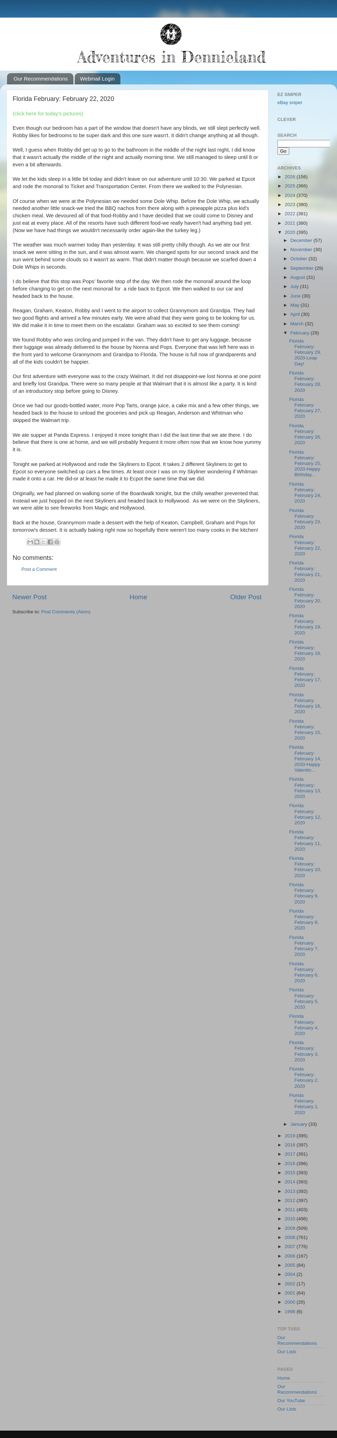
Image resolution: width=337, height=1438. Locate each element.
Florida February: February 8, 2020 (304, 919)
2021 (291, 223)
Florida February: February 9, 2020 (304, 893)
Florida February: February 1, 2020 (304, 1104)
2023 (291, 204)
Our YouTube (291, 1400)
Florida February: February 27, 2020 (305, 408)
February (300, 332)
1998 (291, 1311)
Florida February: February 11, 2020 (305, 840)
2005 (291, 1265)
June (296, 296)
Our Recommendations (41, 79)
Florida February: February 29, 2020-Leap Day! (305, 352)
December (301, 240)
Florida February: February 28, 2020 (305, 381)
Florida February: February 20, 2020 (305, 598)
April (295, 314)
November (301, 249)
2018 (291, 1145)
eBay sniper (289, 102)
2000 (291, 1302)
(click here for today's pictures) (48, 113)
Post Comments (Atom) (66, 611)
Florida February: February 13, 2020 (305, 787)
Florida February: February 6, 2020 (304, 972)
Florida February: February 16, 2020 (305, 703)
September (302, 268)
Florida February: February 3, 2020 (304, 1051)
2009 (291, 1228)
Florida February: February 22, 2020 (305, 545)
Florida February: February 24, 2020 (305, 492)
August (298, 277)
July (295, 286)
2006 (291, 1256)
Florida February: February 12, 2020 (305, 814)
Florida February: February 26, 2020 (305, 434)
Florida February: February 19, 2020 (305, 624)
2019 (291, 1135)
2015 (291, 1172)
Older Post (246, 597)
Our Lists (286, 1351)
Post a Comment (39, 569)
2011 (291, 1209)
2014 (291, 1181)
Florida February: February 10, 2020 (305, 867)
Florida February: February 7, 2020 (304, 946)
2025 (291, 185)
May (295, 305)
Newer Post (29, 597)
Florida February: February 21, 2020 (305, 571)
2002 (291, 1283)
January (299, 1124)
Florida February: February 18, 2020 (305, 650)
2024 (291, 195)
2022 (291, 213)
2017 (291, 1154)
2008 (291, 1237)
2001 (291, 1293)
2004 (291, 1274)
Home (138, 597)
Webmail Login (97, 79)
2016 (291, 1163)
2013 (291, 1191)
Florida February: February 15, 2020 (305, 729)
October (299, 258)
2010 (291, 1218)
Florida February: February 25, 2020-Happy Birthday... (305, 463)
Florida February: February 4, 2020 (304, 1025)
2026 (291, 176)
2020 (291, 232)
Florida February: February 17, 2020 (305, 677)
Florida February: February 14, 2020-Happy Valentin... (305, 758)
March (297, 323)
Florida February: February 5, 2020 (304, 998)
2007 (291, 1246)
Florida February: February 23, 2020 (305, 519)
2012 (291, 1200)
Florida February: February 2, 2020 (304, 1077)
